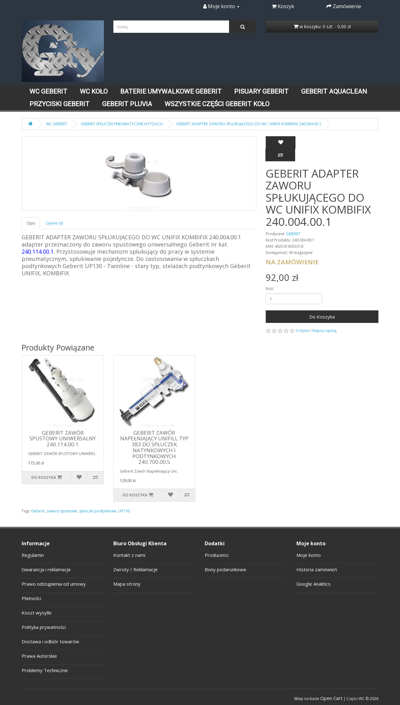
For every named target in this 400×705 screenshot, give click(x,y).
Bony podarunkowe (225, 569)
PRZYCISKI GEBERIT (59, 104)
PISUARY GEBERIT (261, 91)
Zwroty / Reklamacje (135, 569)
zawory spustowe (61, 511)
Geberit (37, 511)
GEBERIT (293, 233)
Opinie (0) (54, 223)
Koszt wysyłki (36, 612)
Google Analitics (313, 584)
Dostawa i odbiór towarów (50, 641)
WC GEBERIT (48, 91)
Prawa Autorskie (39, 656)
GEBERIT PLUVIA (127, 104)
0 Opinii (302, 330)
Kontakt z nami (129, 555)
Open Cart (331, 698)
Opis (31, 223)
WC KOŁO (94, 91)
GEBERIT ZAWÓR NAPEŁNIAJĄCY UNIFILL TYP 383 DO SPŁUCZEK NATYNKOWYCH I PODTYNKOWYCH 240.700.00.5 (154, 447)
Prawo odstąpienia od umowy (54, 584)
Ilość (270, 288)
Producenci (216, 555)
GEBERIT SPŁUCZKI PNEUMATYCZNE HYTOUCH (122, 124)
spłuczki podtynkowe (97, 511)
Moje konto (308, 555)
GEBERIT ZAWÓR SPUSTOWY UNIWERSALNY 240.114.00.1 (62, 438)
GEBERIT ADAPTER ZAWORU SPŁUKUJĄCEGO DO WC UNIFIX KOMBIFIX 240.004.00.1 (248, 124)
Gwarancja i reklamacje (46, 569)
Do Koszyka (322, 317)
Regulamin (33, 555)
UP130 (124, 511)
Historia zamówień (316, 569)
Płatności (31, 598)
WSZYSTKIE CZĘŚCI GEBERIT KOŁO (217, 104)
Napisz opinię (324, 330)
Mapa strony (127, 584)
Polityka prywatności (44, 627)
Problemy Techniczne (45, 670)
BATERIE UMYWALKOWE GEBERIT (171, 91)
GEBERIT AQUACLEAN (334, 91)
